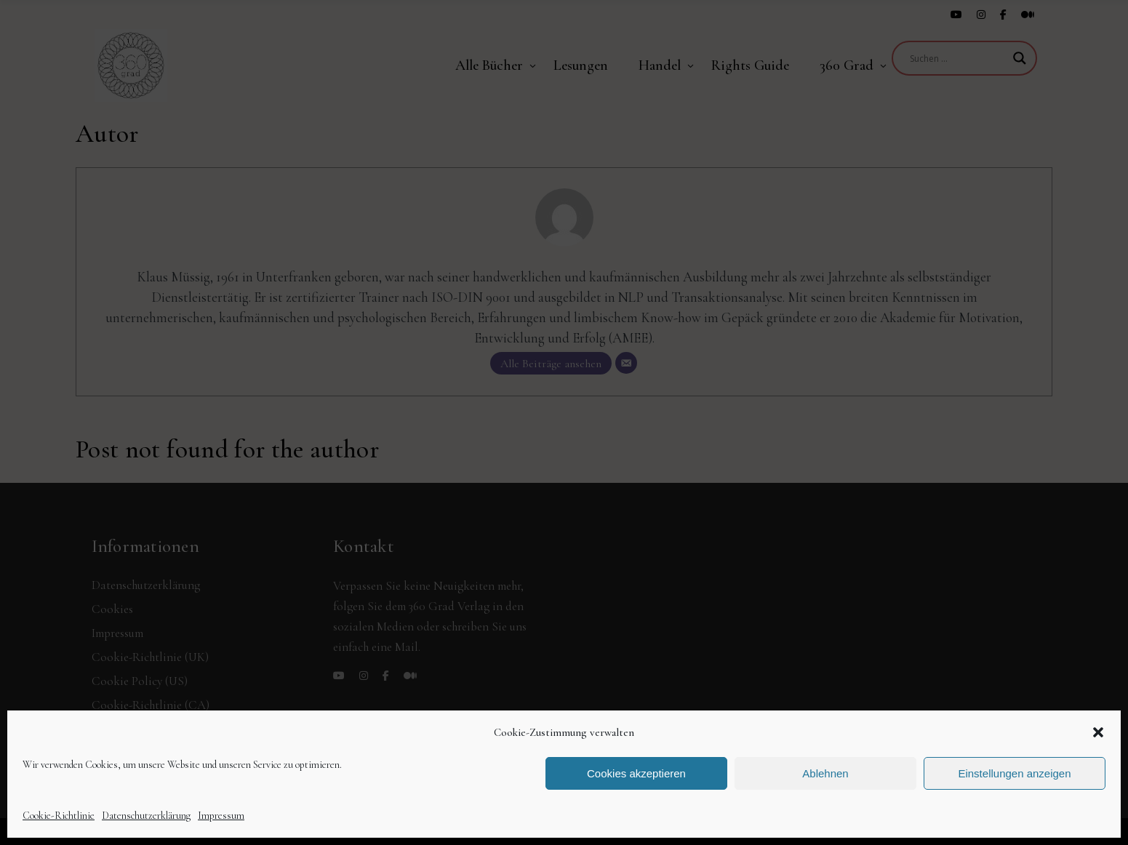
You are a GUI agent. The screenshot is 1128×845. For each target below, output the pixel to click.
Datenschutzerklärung (146, 815)
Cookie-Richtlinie (59, 815)
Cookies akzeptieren (636, 773)
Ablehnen (825, 773)
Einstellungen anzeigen (1014, 773)
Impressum (221, 815)
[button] (1098, 732)
